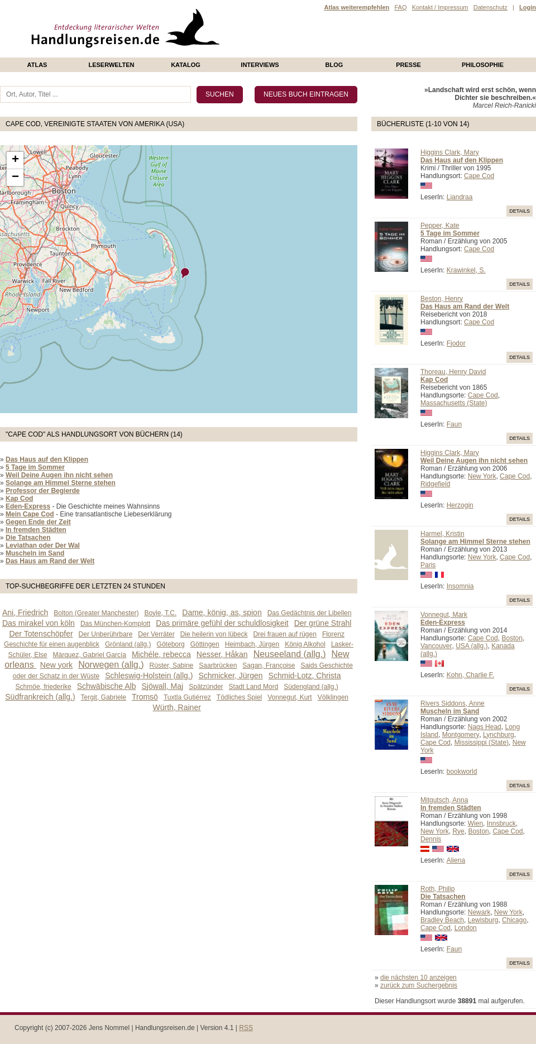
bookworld (462, 771)
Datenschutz (490, 7)
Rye (458, 831)
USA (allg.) (471, 646)
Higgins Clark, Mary (449, 152)
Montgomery (461, 735)
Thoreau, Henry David (453, 372)
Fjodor (456, 343)
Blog (334, 64)
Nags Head (484, 727)
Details (519, 211)
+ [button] (15, 160)
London (465, 928)
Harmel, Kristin (442, 534)
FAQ (400, 7)
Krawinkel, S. (466, 270)
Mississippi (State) (481, 742)
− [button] (15, 177)
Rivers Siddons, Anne (452, 703)
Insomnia (460, 586)
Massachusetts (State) (453, 403)
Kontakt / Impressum (440, 7)
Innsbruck (501, 823)
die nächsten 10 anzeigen (418, 977)
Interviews (260, 64)
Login (527, 7)
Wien (475, 823)
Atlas (37, 64)
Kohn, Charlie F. (470, 675)
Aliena (456, 860)
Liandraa (460, 197)
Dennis (430, 839)
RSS (246, 1028)
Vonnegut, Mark (443, 615)
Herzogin (460, 505)
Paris (428, 565)
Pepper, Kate (439, 225)
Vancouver (436, 646)
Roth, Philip (437, 889)
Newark (479, 912)
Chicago (514, 920)
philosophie (483, 64)
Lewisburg (483, 920)
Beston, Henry (441, 299)
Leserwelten (111, 64)
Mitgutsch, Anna (444, 800)
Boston (511, 638)
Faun (454, 424)
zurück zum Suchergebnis (418, 985)
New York (482, 476)
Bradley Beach (442, 920)
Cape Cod (479, 176)
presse (408, 64)
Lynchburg (498, 735)
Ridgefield (435, 484)
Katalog (185, 64)
